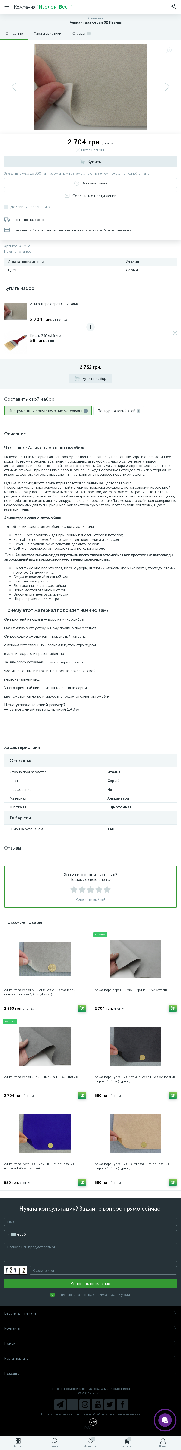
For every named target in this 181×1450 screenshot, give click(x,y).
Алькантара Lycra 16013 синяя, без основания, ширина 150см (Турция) (39, 1166)
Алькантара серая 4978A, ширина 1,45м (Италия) (132, 990)
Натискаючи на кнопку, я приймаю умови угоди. (94, 1295)
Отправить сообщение (90, 1283)
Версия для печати (90, 1313)
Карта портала (90, 1358)
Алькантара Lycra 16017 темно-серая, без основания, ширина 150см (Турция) (135, 1079)
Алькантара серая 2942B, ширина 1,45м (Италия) (41, 1077)
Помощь (90, 1373)
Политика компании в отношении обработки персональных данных (90, 1414)
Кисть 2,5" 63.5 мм (45, 335)
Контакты (90, 1328)
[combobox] (15, 1234)
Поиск (90, 1343)
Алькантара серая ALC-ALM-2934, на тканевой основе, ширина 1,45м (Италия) (39, 992)
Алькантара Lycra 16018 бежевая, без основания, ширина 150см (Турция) (132, 1166)
